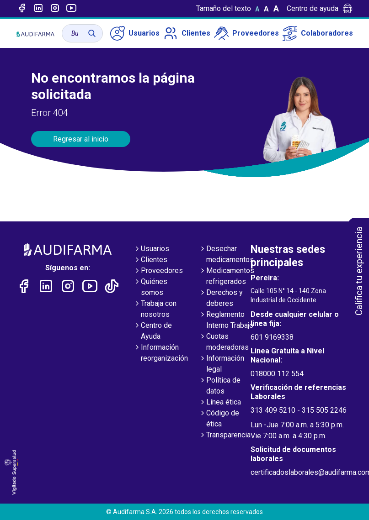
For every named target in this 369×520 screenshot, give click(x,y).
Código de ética (219, 419)
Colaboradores (318, 33)
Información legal (221, 364)
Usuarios (135, 33)
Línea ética (220, 403)
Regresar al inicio (80, 139)
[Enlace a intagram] (54, 8)
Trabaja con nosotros (155, 309)
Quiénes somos (150, 287)
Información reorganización (161, 353)
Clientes (186, 33)
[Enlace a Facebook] (21, 8)
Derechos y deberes (221, 298)
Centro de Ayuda (153, 331)
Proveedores (246, 33)
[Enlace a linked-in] (38, 8)
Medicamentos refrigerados (226, 276)
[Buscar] (92, 33)
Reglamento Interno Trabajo (226, 320)
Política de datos (220, 386)
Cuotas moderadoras (224, 342)
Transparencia (225, 436)
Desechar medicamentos (226, 254)
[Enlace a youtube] (71, 8)
